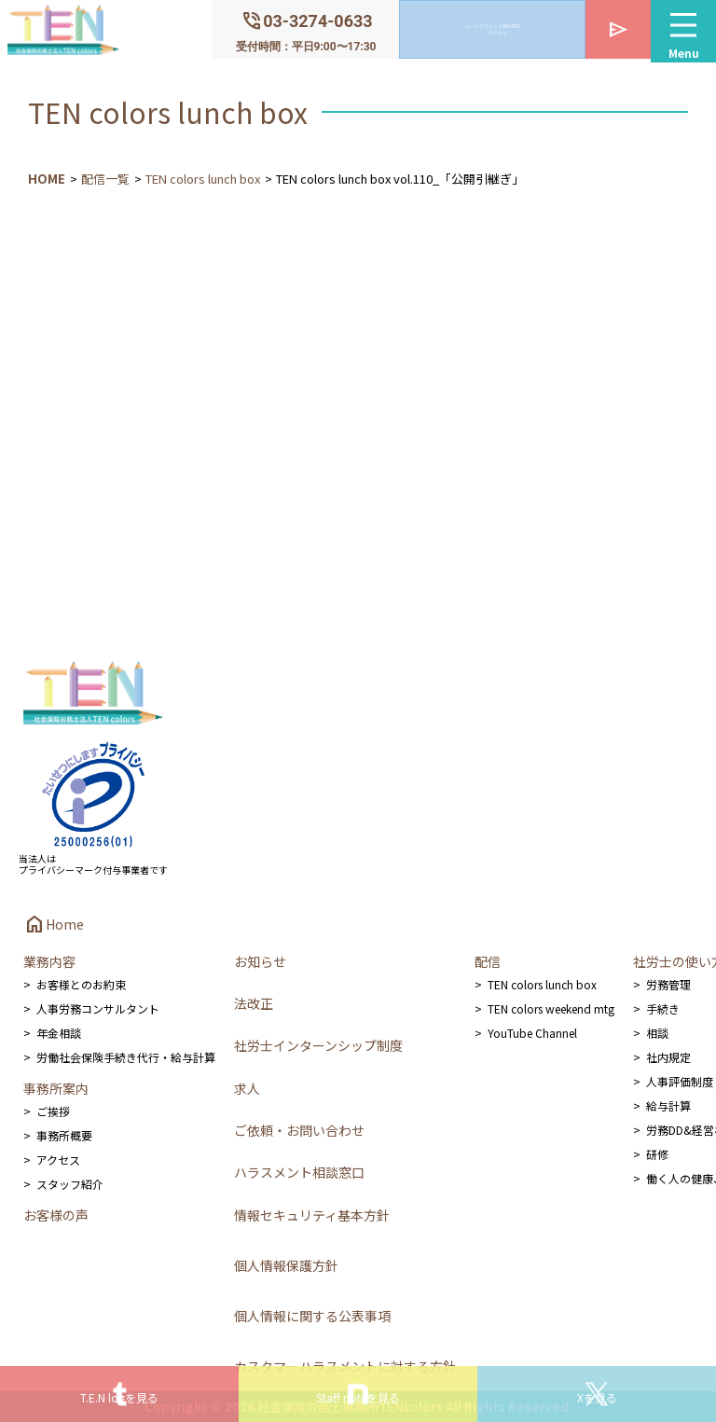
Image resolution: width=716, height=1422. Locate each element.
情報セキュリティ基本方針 (312, 1215)
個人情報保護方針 (286, 1265)
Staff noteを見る (358, 1397)
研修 (657, 1154)
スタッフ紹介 (69, 1184)
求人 (247, 1088)
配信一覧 (105, 178)
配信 (488, 961)
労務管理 (668, 984)
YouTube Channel (532, 1033)
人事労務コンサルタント (97, 1008)
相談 (657, 1033)
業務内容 (49, 961)
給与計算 (668, 1105)
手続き (663, 1008)
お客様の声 (56, 1215)
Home (53, 924)
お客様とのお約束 (81, 984)
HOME (46, 178)
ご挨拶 (53, 1111)
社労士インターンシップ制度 (318, 1045)
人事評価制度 (679, 1081)
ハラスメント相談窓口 (299, 1172)
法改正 (253, 1003)
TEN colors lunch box (202, 178)
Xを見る (597, 1397)
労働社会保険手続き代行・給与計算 (125, 1057)
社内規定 (668, 1057)
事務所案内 (56, 1088)
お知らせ (260, 961)
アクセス (58, 1159)
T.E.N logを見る (119, 1397)
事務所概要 (64, 1135)
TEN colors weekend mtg (551, 1008)
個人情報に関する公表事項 (312, 1315)
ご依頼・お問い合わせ (299, 1130)
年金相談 (58, 1033)
